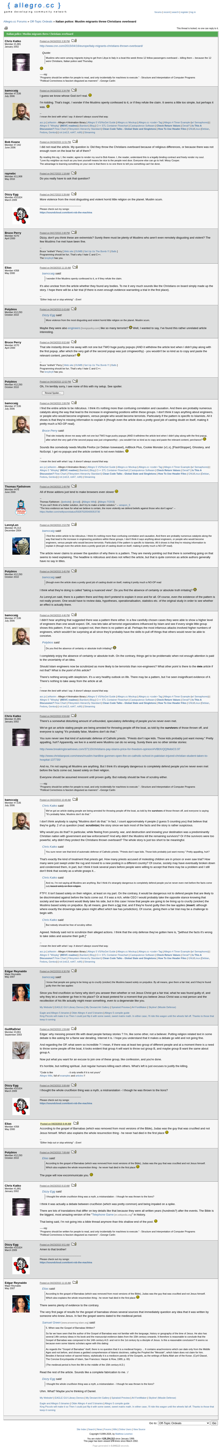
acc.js (43, 122)
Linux (197, 129)
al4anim (52, 122)
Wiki (115, 1429)
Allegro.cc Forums (15, 21)
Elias (45, 1158)
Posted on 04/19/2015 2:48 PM (55, 487)
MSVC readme (69, 125)
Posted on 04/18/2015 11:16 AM (55, 268)
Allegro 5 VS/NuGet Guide (101, 122)
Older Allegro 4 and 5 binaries (87, 1013)
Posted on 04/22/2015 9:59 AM (55, 716)
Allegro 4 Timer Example (177, 122)
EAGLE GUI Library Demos (69, 1007)
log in (193, 12)
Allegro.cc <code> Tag (150, 122)
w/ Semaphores (199, 122)
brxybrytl (49, 258)
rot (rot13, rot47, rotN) (70, 132)
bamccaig (48, 273)
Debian (205, 129)
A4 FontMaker (139, 1007)
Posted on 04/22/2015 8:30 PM (55, 971)
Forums (107, 1429)
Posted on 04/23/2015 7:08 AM (55, 1152)
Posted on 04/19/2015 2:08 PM (55, 403)
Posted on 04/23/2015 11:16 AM (55, 1283)
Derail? (186, 125)
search (175, 12)
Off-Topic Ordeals (41, 21)
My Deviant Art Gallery (97, 1007)
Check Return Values (168, 125)
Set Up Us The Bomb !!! (96, 251)
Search (91, 1429)
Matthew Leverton (124, 1434)
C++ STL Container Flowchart (112, 125)
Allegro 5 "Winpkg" (50, 125)
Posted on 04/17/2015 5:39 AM (55, 194)
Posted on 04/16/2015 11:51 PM (55, 142)
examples (65, 1075)
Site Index (81, 1429)
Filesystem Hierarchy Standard (84, 129)
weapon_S (124, 505)
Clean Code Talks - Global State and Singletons (129, 129)
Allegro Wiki (89, 501)
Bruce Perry (49, 430)
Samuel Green (51, 1322)
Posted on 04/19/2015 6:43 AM (55, 309)
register (184, 12)
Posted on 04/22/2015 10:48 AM (55, 800)
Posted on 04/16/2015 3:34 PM (55, 91)
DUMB (78, 251)
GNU (191, 129)
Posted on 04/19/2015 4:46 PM (55, 615)
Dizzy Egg (48, 315)
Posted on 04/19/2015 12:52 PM (55, 382)
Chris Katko (49, 805)
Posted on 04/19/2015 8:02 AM (55, 342)
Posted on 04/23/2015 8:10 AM (55, 1186)
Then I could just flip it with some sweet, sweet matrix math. (100, 1016)
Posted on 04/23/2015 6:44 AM (55, 1124)
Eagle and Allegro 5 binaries (55, 1013)
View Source (139, 1429)
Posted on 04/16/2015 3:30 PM (55, 41)
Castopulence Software (142, 125)
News (99, 1429)
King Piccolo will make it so (54, 1016)
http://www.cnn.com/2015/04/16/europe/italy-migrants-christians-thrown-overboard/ (91, 45)
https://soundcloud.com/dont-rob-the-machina (66, 212)
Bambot (84, 125)
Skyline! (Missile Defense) (162, 1007)
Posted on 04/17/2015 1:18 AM (55, 174)
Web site (68, 251)
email (76, 501)
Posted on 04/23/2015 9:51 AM (55, 1245)
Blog (92, 125)
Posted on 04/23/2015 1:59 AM (55, 1029)
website (66, 501)
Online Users (125, 1429)
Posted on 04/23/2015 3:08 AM (55, 1085)
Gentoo (52, 132)
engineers (74, 328)
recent (166, 12)
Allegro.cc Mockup (127, 122)
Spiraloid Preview (120, 1007)
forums (158, 12)
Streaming (89, 132)
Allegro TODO (106, 501)
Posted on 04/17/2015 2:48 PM (55, 233)
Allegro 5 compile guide (117, 1013)
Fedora (43, 132)
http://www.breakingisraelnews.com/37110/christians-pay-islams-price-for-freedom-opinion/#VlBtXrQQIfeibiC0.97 (110, 749)
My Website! (46, 1007)
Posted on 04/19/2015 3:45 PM (55, 571)
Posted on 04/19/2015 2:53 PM (55, 525)
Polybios (47, 642)
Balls (113, 251)
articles (79, 1075)
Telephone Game (103, 1214)
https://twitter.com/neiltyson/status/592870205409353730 (70, 511)
